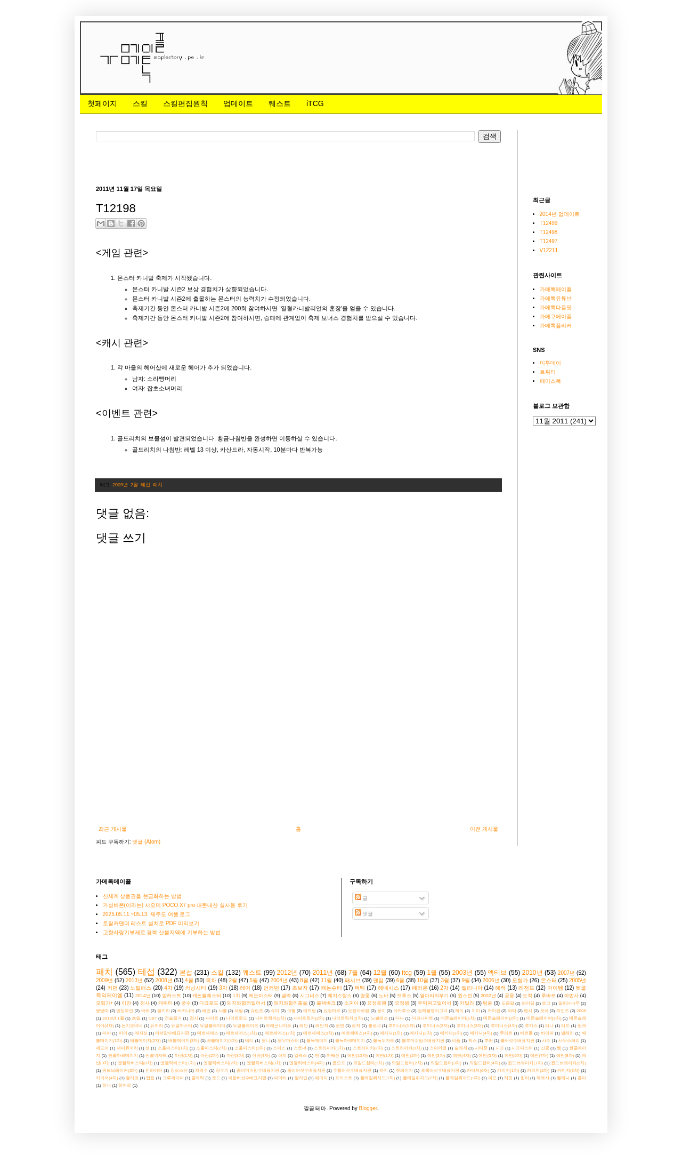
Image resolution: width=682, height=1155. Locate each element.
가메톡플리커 (556, 325)
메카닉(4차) (481, 1033)
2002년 (488, 995)
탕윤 (487, 1003)
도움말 (507, 1003)
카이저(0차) (478, 1070)
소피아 (351, 1003)
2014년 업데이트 (560, 214)
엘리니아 (472, 988)
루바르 (548, 995)
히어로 (124, 1085)
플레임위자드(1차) (377, 1078)
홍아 (582, 1078)
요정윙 (402, 1003)
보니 (266, 1040)
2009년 (120, 484)
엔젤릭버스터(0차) (135, 1063)
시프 (500, 1048)
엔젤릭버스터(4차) (306, 1063)
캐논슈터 (331, 988)
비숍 (456, 1040)
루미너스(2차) (436, 1025)
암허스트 (171, 995)
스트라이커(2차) (368, 1048)
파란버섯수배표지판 (247, 1078)
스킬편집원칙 (185, 103)
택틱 (359, 988)
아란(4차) (261, 1055)
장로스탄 (179, 1070)
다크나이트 (422, 1018)
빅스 (472, 1040)
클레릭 (197, 1078)
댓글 (364, 914)
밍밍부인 (124, 1010)
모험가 (520, 980)
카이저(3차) (568, 1070)
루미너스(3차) (470, 1025)
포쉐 (544, 1010)
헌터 (525, 1078)
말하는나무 (569, 1003)
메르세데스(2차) (280, 1033)
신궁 (545, 1048)
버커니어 (185, 1010)
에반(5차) (487, 1055)
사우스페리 (569, 1040)
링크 (582, 1025)
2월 (134, 484)
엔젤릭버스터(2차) (221, 1063)
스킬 (140, 103)
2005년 (577, 980)
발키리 (163, 1010)
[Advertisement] (290, 163)
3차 (223, 988)
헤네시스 (388, 988)
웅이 (381, 1010)
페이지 (321, 1078)
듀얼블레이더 (212, 1025)
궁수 (186, 1003)
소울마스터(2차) (211, 1048)
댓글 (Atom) (146, 842)
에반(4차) (462, 1055)
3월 (445, 980)
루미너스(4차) (504, 1025)
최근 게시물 (113, 829)
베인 (206, 1010)
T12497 (549, 241)
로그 (546, 1003)
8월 (304, 980)
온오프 (338, 1063)
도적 (527, 995)
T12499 (549, 223)
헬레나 (563, 1078)
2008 (581, 1010)
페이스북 (550, 381)
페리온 (420, 988)
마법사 (571, 995)
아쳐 (282, 1055)
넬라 (286, 995)
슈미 (275, 1010)
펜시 (528, 1010)
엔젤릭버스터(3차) (264, 1063)
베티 (249, 1040)
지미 (476, 1010)
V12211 (549, 250)
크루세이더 (173, 1078)
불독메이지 (317, 1040)
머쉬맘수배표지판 (172, 1033)
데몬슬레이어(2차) (500, 1018)
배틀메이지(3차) (183, 1040)
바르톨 (526, 1033)
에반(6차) (514, 1055)
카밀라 (467, 1003)
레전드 (526, 988)
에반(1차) (385, 1055)
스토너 (300, 1048)
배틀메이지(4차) (222, 1040)
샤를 (222, 1010)
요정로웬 (376, 1003)
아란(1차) (184, 1055)
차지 (383, 1070)
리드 (565, 1025)
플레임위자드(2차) (420, 1078)
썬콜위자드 (156, 1055)
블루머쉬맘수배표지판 (423, 1040)
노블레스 (379, 1018)
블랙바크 (326, 1003)
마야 (106, 1033)
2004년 (279, 980)
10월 (422, 980)
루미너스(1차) (401, 1025)
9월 (465, 980)
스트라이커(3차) (406, 1048)
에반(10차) (357, 1055)
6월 (400, 980)
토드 (216, 1078)
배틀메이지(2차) (145, 1040)
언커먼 (271, 988)
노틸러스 (140, 988)
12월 (380, 972)
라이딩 (528, 1003)
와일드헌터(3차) (446, 1063)
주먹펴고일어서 (434, 1003)
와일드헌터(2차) (407, 1063)
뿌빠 (488, 1040)
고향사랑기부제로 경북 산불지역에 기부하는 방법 (162, 932)
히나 (106, 1085)
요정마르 (331, 1010)
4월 (189, 980)
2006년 (490, 980)
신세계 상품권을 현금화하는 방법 (142, 896)
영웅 (365, 995)
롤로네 (374, 1025)
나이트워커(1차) (270, 1018)
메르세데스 (207, 1033)
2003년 (462, 972)
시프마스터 (522, 1048)
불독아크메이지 (350, 1040)
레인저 (321, 1025)
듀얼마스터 (181, 1025)
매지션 (141, 1033)
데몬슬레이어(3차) (544, 1018)
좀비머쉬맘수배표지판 (258, 1070)
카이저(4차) (107, 1078)
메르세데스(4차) (357, 1033)
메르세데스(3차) (318, 1033)
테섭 (145, 484)
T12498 (549, 232)
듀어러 (156, 1025)
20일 (136, 1018)
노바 (383, 995)
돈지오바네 (132, 1025)
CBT (153, 1018)
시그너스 (309, 995)
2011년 (323, 972)
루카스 (531, 1025)
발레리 (567, 1033)
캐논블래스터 (206, 995)
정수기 (222, 1070)
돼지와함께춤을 (290, 1003)
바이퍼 (547, 1033)
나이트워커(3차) (347, 1018)
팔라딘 (301, 1078)
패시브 (353, 980)
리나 (549, 1025)
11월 (326, 980)
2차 (444, 988)
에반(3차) (436, 1055)
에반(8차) (565, 1055)
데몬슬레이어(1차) (458, 1018)
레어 (245, 988)
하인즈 (562, 1010)
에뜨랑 (309, 1010)
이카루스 (401, 1010)
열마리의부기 (434, 995)
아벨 (291, 1010)
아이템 (555, 988)
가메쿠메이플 (556, 316)
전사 (145, 1003)
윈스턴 (465, 995)
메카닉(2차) (421, 1033)
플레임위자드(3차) (463, 1078)
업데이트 (238, 103)
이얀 (126, 1003)
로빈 (340, 1025)
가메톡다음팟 (556, 307)
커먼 (112, 988)
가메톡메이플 (556, 289)
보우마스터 (288, 1040)
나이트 (212, 1018)
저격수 (201, 1070)
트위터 (548, 372)
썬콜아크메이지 (123, 1055)
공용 (509, 995)
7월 (353, 972)
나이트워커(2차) (309, 1018)
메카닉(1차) (391, 1033)
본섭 (186, 972)
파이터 (280, 1078)
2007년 (566, 973)
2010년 (532, 972)
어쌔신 (333, 1055)
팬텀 (378, 980)
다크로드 (208, 1003)
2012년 (287, 972)
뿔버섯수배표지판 (517, 1040)
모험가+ (104, 1003)
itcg (407, 972)
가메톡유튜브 (556, 298)
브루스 (404, 995)
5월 (254, 980)
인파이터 (154, 1070)
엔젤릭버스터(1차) (178, 1063)
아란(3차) (235, 1055)
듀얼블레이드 (245, 1025)
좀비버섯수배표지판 (306, 1070)
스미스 (279, 1048)
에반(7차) (539, 1055)
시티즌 (481, 1048)
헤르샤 (543, 1078)
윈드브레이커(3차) (119, 1070)
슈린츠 (256, 1010)
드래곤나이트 (278, 1025)
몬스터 (549, 980)
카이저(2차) (538, 1070)
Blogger (368, 1108)
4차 (168, 988)
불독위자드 (383, 1040)
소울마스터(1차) (173, 1048)
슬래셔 (460, 1048)
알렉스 (300, 1055)
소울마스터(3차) (249, 1048)
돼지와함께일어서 (246, 1003)
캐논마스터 (261, 995)
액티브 (497, 972)
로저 (356, 1025)
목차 (211, 980)
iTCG (315, 103)
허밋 (508, 1078)
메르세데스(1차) (241, 1033)
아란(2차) (209, 1055)
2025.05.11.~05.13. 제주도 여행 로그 (147, 914)
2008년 (163, 980)
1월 (432, 972)
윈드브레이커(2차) (568, 1063)
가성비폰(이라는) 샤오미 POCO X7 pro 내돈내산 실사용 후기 (175, 905)
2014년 (143, 995)
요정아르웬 (358, 1010)
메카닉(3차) (451, 1033)
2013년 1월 (113, 1018)
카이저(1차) (508, 1070)
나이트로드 (236, 1018)
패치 (158, 484)
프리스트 (343, 1078)
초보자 (300, 988)
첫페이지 (102, 103)
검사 (194, 1018)
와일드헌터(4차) (484, 1063)
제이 (459, 1010)
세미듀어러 (127, 1048)
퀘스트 (280, 103)
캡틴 (150, 1078)
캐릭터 (165, 1003)
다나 (399, 1018)
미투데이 (550, 363)
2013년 (134, 980)
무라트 (506, 1033)
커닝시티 (195, 988)
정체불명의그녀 (433, 1010)
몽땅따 (102, 1010)
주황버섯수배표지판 (352, 1070)
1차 (236, 995)
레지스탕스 (340, 995)
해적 (500, 988)
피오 (492, 1078)
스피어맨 (437, 1048)
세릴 (238, 1010)
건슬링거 (173, 1018)
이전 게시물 (484, 829)
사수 (546, 1040)
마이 (123, 1033)
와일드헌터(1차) (368, 1063)
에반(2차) (410, 1055)
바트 (145, 1010)
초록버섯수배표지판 (440, 1070)
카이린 (494, 1010)
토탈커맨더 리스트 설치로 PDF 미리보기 (151, 923)
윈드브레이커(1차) (525, 1063)
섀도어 (102, 1048)
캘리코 (132, 1078)
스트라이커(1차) (329, 1048)
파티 (512, 1010)
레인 (303, 1025)
